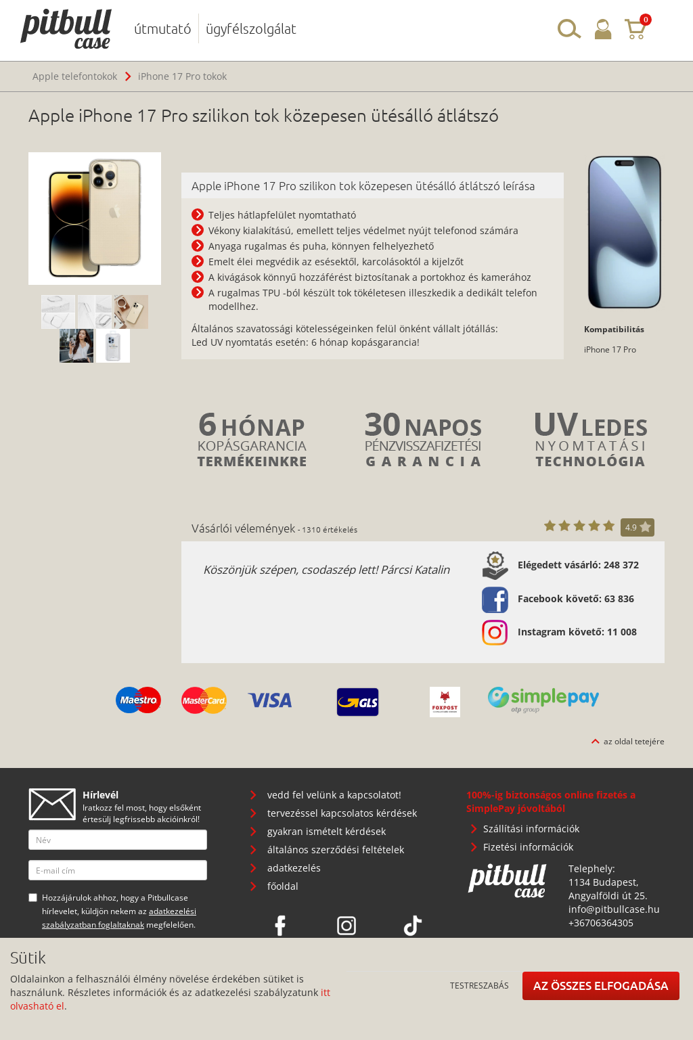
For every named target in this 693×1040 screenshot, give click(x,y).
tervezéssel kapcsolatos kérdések (342, 813)
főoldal (282, 886)
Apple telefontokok (74, 76)
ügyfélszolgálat (251, 28)
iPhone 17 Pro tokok (182, 76)
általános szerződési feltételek (335, 849)
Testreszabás (479, 985)
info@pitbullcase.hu (614, 909)
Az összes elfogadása (601, 985)
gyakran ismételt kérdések (326, 831)
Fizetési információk (528, 846)
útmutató (163, 28)
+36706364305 (600, 922)
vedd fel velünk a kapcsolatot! (334, 794)
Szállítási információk (531, 828)
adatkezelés (294, 867)
